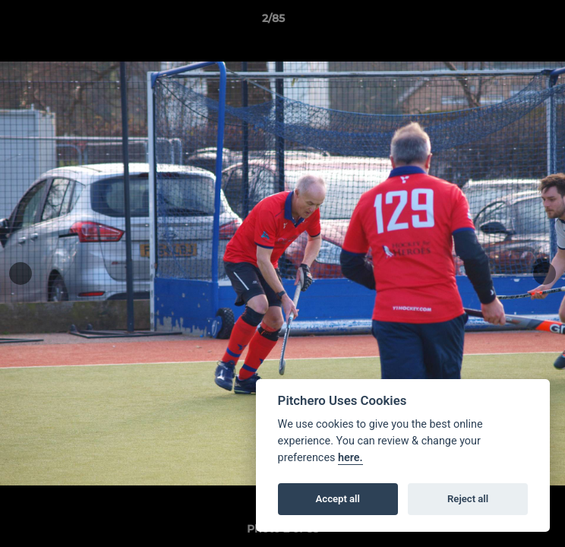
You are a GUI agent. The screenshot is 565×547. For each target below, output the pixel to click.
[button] (510, 22)
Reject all (467, 498)
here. (350, 457)
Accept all (338, 498)
